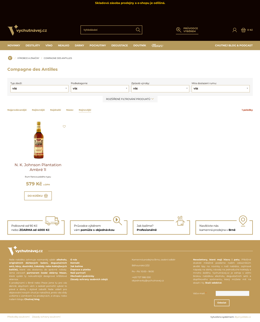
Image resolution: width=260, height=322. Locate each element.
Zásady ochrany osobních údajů (89, 279)
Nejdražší (55, 109)
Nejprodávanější (17, 109)
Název (69, 109)
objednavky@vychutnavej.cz (148, 280)
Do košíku (38, 195)
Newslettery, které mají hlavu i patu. (216, 259)
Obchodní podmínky (82, 276)
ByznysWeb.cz (243, 317)
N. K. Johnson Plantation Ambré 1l (38, 167)
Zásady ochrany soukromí (46, 317)
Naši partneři (78, 273)
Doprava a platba (80, 269)
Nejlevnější (38, 109)
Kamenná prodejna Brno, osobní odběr (153, 259)
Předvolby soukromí (18, 317)
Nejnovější (85, 109)
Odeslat (223, 303)
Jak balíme (76, 266)
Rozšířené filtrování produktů (130, 99)
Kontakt (75, 263)
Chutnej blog (31, 299)
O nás (73, 259)
